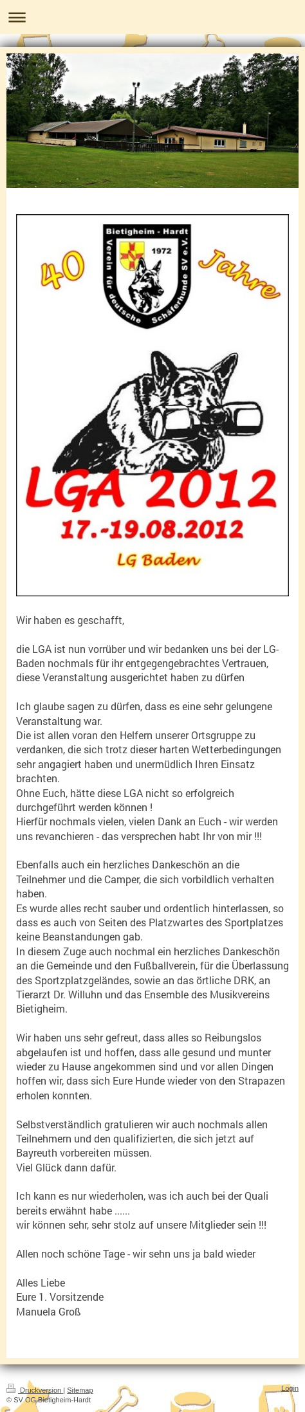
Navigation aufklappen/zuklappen (152, 17)
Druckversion (34, 1390)
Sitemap (80, 1390)
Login (290, 1388)
